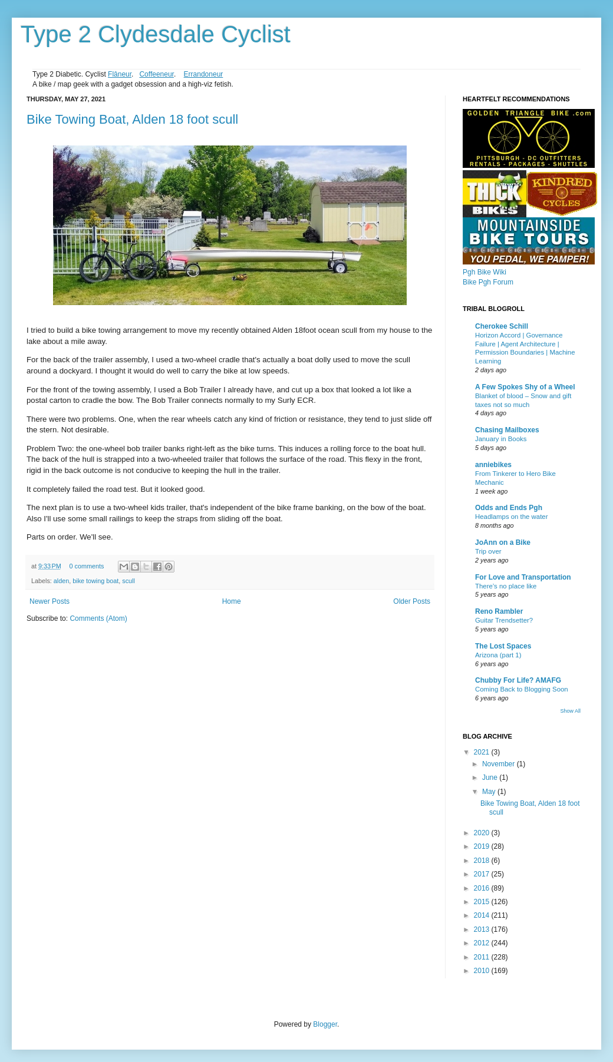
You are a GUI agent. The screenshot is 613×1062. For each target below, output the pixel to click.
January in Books (500, 438)
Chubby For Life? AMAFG (518, 680)
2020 (483, 833)
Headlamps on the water (511, 516)
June (490, 777)
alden (61, 580)
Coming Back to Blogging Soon (521, 689)
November (499, 764)
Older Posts (411, 601)
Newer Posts (49, 601)
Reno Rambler (499, 611)
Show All (570, 711)
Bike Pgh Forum (488, 282)
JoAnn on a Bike (502, 542)
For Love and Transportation (523, 577)
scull (128, 580)
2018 (483, 860)
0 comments (87, 566)
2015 (483, 902)
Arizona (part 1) (498, 655)
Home (231, 601)
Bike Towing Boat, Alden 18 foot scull (132, 119)
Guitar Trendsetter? (504, 620)
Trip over (488, 551)
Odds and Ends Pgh (508, 508)
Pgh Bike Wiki (484, 272)
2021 (483, 752)
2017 (483, 874)
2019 (483, 846)
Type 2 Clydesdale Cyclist (156, 34)
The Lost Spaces (503, 646)
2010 (483, 971)
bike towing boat (95, 580)
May (489, 792)
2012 (483, 943)
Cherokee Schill (501, 326)
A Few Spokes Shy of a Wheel (525, 387)
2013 (483, 929)
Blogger (325, 1024)
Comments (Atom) (98, 618)
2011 (483, 957)
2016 (483, 888)
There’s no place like (505, 586)
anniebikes (493, 465)
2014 (483, 915)
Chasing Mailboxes (507, 430)
